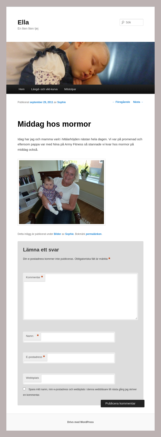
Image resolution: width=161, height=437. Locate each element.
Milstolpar (70, 89)
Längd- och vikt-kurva (44, 89)
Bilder (57, 234)
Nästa (138, 102)
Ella (23, 22)
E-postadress (35, 357)
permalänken (94, 234)
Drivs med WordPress (80, 422)
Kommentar (34, 277)
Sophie (61, 102)
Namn (32, 336)
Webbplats (32, 377)
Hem (21, 89)
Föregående (121, 102)
